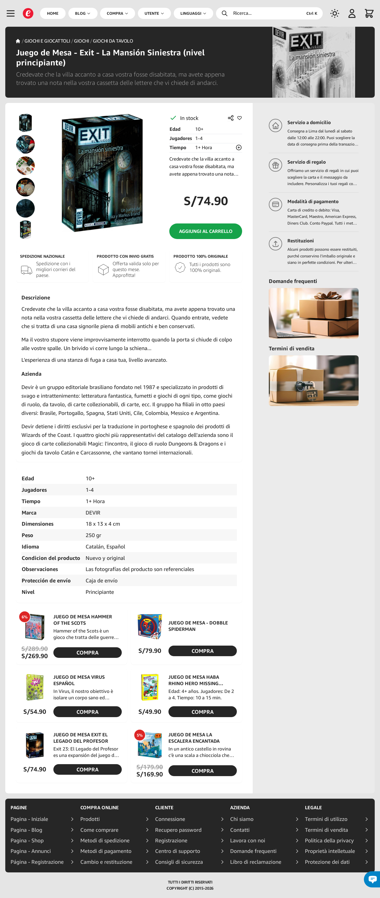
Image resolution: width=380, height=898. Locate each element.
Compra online (99, 807)
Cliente (164, 807)
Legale (313, 807)
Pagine (19, 807)
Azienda (240, 807)
